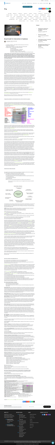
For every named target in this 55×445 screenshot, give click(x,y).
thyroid (30, 19)
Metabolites (40, 13)
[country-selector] (47, 0)
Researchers (32, 424)
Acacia (10, 225)
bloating (48, 16)
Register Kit (35, 3)
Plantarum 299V (15, 273)
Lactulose (28, 227)
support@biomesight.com (11, 425)
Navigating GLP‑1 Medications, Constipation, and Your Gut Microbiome (43, 29)
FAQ (38, 3)
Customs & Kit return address (34, 422)
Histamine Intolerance (43, 19)
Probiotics (20, 13)
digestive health (47, 13)
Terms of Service (32, 417)
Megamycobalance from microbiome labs (9, 233)
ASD (11, 16)
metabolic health (45, 31)
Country (42, 0)
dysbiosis (8, 399)
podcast (42, 47)
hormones (25, 19)
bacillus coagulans (8, 271)
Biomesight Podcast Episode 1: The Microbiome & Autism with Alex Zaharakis (44, 45)
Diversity (25, 13)
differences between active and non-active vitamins (20, 105)
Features (35, 13)
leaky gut (44, 35)
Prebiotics (15, 13)
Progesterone (35, 19)
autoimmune (30, 16)
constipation (36, 16)
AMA (40, 16)
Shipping (41, 3)
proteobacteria (19, 16)
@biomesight (21, 414)
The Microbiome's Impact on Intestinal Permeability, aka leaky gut (44, 40)
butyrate (25, 16)
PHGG (5, 212)
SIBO (14, 16)
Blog (5, 9)
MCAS (49, 19)
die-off (44, 16)
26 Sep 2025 (21, 431)
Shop (23, 3)
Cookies (31, 419)
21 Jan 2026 (21, 424)
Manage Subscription (33, 414)
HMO (16, 19)
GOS (31, 220)
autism (8, 16)
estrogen (20, 19)
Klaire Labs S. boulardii (7, 264)
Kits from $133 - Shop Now (27, 6)
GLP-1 (42, 31)
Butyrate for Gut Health (42, 34)
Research (30, 13)
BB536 (11, 273)
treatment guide (12, 399)
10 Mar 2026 (21, 419)
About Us (31, 427)
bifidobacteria (11, 19)
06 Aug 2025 (21, 436)
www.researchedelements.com (19, 162)
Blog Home (9, 13)
